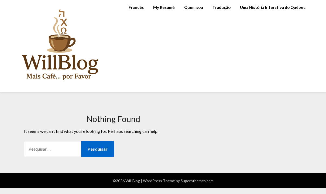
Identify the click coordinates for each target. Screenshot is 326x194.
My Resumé (164, 7)
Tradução (221, 7)
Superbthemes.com (197, 180)
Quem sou (193, 7)
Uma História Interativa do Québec (273, 7)
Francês (136, 7)
